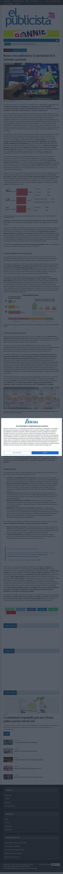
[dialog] (31, 437)
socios (18, 428)
